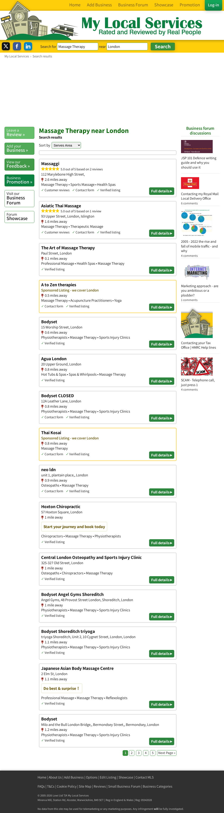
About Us (55, 777)
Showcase (20, 217)
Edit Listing (108, 777)
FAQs (41, 786)
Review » (20, 132)
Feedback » (20, 164)
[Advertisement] (112, 92)
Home (42, 777)
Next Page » (166, 752)
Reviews (100, 786)
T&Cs (51, 786)
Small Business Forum (124, 786)
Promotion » (20, 180)
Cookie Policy (66, 786)
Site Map (85, 786)
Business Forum (20, 198)
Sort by (44, 145)
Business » (20, 148)
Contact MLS (145, 777)
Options (92, 777)
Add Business (74, 777)
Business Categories (157, 786)
